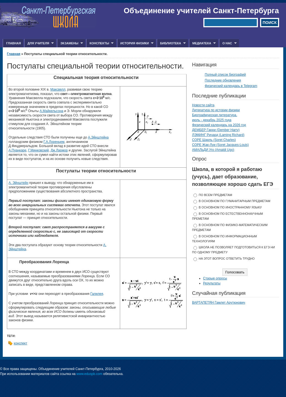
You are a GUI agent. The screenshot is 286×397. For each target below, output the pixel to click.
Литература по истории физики (216, 110)
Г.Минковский (38, 150)
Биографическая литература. (214, 115)
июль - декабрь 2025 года (211, 120)
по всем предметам (215, 195)
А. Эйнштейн (18, 183)
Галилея (96, 294)
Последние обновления (223, 80)
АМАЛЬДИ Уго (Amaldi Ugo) (213, 150)
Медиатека (202, 43)
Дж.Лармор (59, 150)
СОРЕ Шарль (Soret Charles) (214, 140)
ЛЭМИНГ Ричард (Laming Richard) (218, 135)
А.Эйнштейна (98, 137)
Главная (13, 43)
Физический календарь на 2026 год (219, 125)
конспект (20, 343)
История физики (135, 43)
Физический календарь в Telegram (231, 86)
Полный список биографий (225, 75)
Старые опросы (215, 278)
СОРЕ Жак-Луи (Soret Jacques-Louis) (220, 145)
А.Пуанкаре (17, 150)
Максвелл (58, 89)
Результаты (211, 283)
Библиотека (171, 43)
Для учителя (39, 43)
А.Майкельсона (51, 111)
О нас (228, 43)
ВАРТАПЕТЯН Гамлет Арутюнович (218, 302)
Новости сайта (203, 105)
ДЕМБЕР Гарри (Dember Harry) (216, 130)
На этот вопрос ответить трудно (227, 258)
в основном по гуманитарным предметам (234, 201)
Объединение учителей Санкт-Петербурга (201, 11)
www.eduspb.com (89, 374)
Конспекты (100, 43)
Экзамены (70, 43)
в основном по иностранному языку (230, 207)
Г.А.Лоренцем (54, 142)
